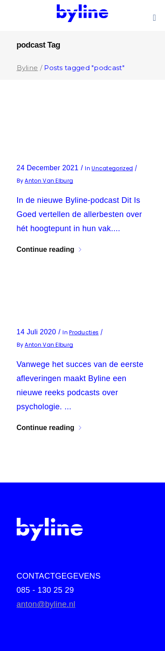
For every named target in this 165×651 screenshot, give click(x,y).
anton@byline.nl (46, 604)
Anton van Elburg (49, 180)
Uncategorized (112, 168)
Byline (27, 67)
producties (84, 332)
